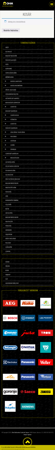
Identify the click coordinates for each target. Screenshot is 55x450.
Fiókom (7, 262)
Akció (7, 47)
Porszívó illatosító (10, 60)
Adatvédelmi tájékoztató (12, 283)
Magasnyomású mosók (11, 183)
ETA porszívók (9, 175)
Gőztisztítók (8, 213)
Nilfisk (7, 209)
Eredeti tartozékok (10, 238)
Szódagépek (8, 247)
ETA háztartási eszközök (12, 166)
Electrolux (8, 52)
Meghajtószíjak (14, 158)
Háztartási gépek (10, 162)
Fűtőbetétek (13, 119)
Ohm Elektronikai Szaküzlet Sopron (20, 432)
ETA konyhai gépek (10, 170)
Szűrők (12, 145)
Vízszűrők (8, 204)
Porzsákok (13, 136)
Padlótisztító (9, 221)
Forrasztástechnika (11, 73)
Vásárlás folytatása (11, 30)
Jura (6, 196)
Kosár (7, 270)
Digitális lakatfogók (16, 81)
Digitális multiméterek (16, 85)
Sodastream (8, 234)
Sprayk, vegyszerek (10, 90)
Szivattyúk (13, 107)
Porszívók (8, 192)
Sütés (6, 64)
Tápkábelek (13, 149)
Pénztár (7, 266)
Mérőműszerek (9, 77)
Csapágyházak (14, 115)
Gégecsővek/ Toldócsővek (17, 132)
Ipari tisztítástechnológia (12, 179)
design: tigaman (27, 434)
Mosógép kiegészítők (11, 56)
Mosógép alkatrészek (11, 111)
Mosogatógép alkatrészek (12, 102)
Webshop (7, 275)
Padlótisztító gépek (10, 187)
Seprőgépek (8, 230)
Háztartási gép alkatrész (12, 98)
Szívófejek (13, 141)
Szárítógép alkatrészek (11, 153)
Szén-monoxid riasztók (11, 94)
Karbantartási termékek (11, 200)
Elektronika (8, 69)
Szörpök (7, 251)
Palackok (8, 243)
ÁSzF (6, 279)
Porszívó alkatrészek (11, 128)
